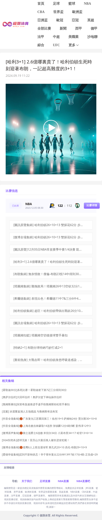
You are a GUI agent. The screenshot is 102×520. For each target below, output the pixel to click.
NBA (87, 3)
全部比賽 (44, 28)
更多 (74, 45)
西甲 (78, 28)
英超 (90, 20)
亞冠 (75, 20)
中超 (56, 37)
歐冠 (59, 20)
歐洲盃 (77, 12)
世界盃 (58, 12)
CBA (41, 12)
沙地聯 (92, 37)
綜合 (40, 45)
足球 (56, 3)
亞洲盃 (42, 20)
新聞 (63, 28)
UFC (56, 45)
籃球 (71, 3)
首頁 (40, 3)
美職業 (73, 37)
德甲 (94, 28)
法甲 (40, 37)
